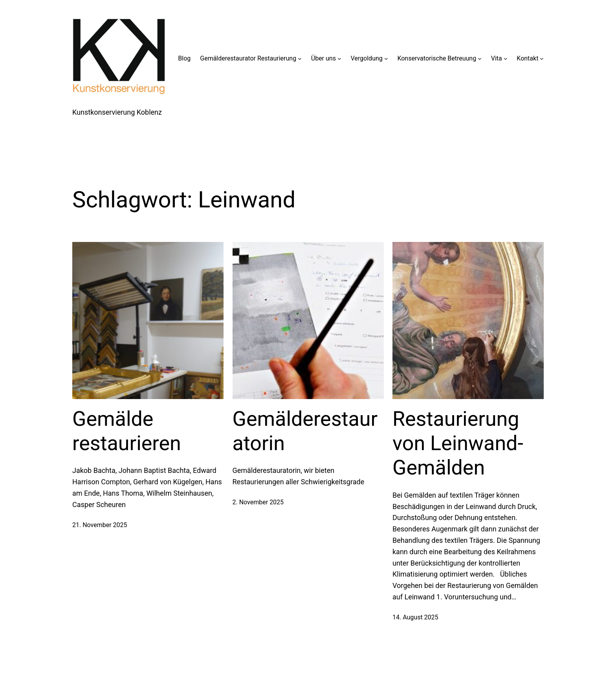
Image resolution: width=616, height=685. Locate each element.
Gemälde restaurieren (126, 431)
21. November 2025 (99, 525)
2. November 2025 (258, 502)
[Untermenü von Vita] (506, 58)
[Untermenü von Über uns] (339, 58)
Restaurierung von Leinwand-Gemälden (457, 443)
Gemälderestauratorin (305, 431)
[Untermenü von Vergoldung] (386, 58)
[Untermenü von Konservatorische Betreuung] (480, 58)
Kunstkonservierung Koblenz (117, 112)
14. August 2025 (415, 617)
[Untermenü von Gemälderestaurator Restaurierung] (300, 58)
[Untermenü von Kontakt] (542, 58)
